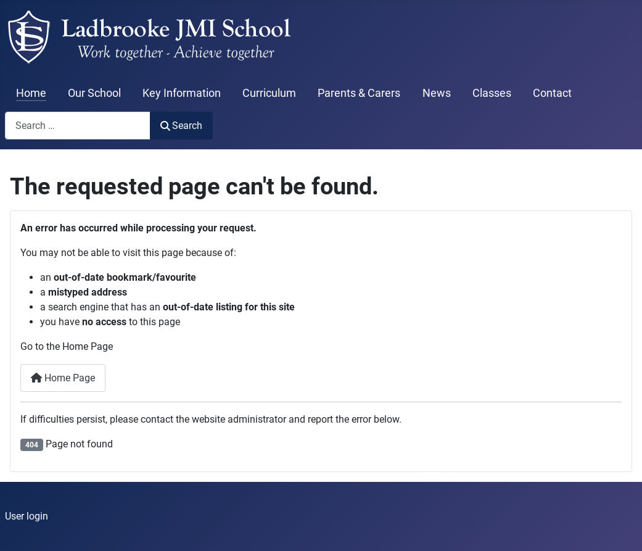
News (436, 93)
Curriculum (269, 93)
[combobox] (77, 125)
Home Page (63, 378)
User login (26, 516)
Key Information (181, 93)
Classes (491, 93)
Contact (552, 93)
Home (31, 93)
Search (181, 125)
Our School (94, 93)
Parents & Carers (359, 93)
